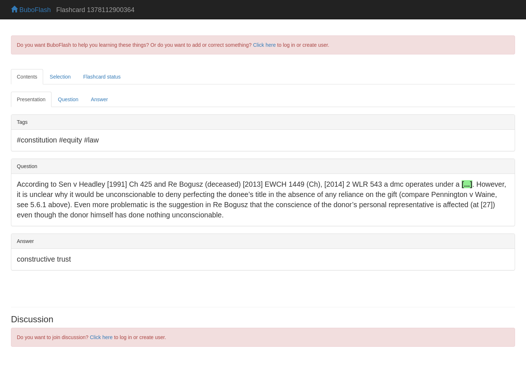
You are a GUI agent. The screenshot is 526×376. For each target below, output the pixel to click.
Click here (264, 45)
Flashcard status (102, 77)
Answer (99, 99)
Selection (60, 77)
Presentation (31, 99)
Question (68, 99)
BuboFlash (31, 10)
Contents (27, 77)
